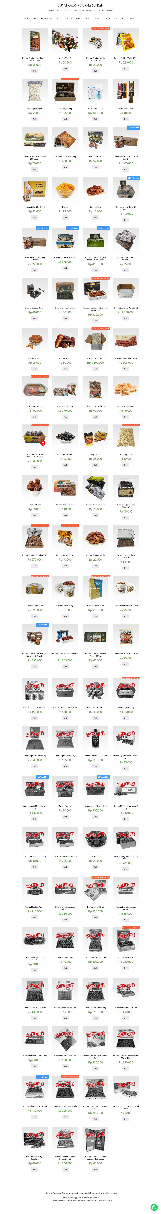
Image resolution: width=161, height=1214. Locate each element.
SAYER (122, 18)
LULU (115, 18)
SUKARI (35, 18)
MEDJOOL (97, 18)
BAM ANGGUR (46, 18)
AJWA (26, 18)
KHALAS (68, 18)
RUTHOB (86, 18)
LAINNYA (131, 18)
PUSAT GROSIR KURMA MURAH (80, 5)
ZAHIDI (107, 18)
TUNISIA (59, 18)
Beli (34, 71)
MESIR (77, 18)
